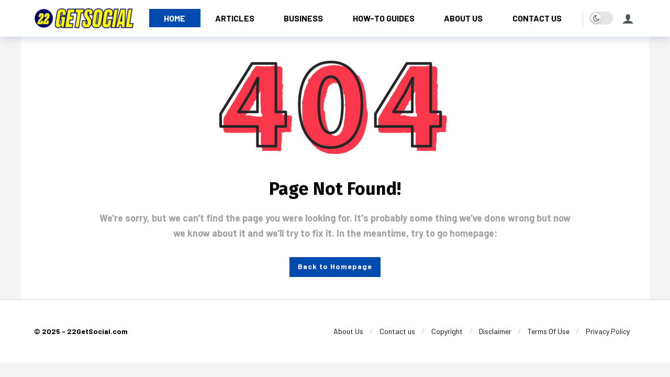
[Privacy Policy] (608, 331)
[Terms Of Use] (549, 331)
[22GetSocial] (83, 18)
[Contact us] (397, 331)
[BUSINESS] (303, 18)
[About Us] (348, 331)
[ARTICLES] (235, 18)
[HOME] (174, 18)
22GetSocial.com (97, 331)
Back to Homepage (335, 266)
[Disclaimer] (495, 331)
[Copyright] (447, 331)
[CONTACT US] (537, 18)
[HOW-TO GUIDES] (384, 18)
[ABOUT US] (463, 18)
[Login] (628, 18)
